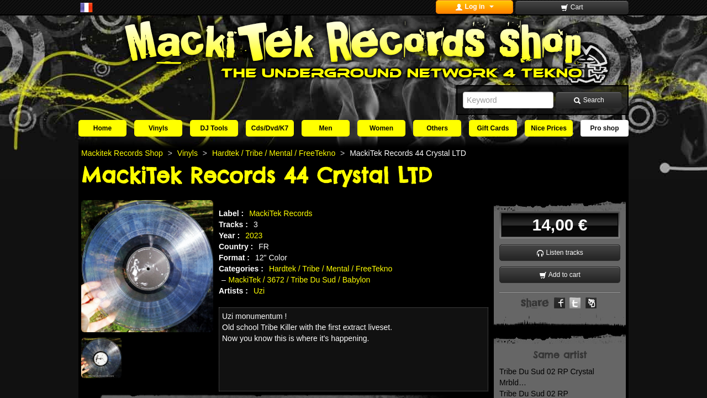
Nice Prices (549, 128)
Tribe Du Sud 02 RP (533, 393)
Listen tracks (559, 253)
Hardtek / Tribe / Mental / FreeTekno (330, 268)
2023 (253, 235)
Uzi (259, 290)
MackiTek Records (280, 213)
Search (588, 100)
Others (437, 128)
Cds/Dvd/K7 (269, 128)
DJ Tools (214, 128)
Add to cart (560, 275)
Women (381, 128)
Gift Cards (493, 128)
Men (326, 128)
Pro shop (604, 128)
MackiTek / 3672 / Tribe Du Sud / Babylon (300, 279)
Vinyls (158, 128)
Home (102, 128)
